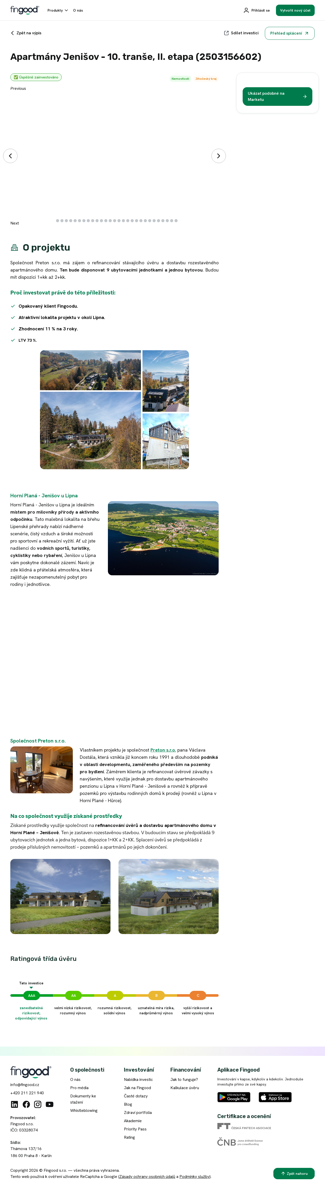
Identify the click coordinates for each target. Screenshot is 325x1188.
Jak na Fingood (137, 1087)
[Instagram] (37, 1104)
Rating (129, 1137)
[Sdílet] (241, 33)
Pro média (79, 1087)
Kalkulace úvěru (184, 1087)
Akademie (133, 1120)
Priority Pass (135, 1129)
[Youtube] (49, 1104)
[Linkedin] (14, 1104)
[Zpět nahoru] (294, 1173)
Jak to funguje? (184, 1079)
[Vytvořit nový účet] (295, 10)
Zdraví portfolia (138, 1112)
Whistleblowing (84, 1110)
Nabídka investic (138, 1079)
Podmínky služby (194, 1176)
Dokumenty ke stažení (83, 1099)
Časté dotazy (136, 1096)
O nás (75, 1079)
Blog (128, 1104)
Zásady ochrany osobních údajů (147, 1176)
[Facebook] (26, 1104)
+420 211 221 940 (27, 1093)
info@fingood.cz (24, 1084)
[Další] (218, 156)
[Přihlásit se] (256, 10)
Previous (18, 88)
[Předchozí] (10, 156)
